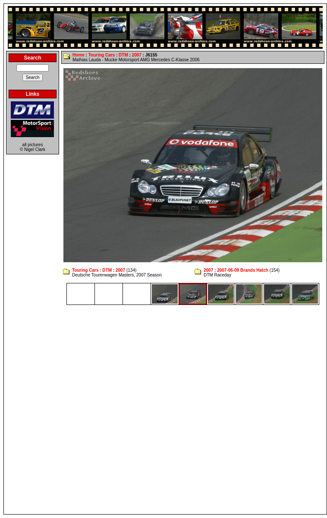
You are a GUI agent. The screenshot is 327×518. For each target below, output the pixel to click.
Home (78, 55)
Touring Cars (101, 55)
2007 (136, 55)
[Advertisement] (102, 409)
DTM (123, 55)
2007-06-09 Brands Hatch (242, 270)
